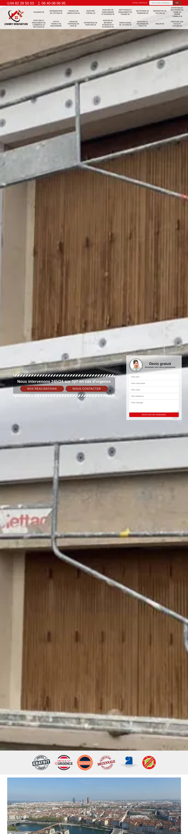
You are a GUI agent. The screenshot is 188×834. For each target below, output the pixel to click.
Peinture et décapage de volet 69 (142, 24)
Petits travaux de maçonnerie (56, 24)
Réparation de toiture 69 (159, 12)
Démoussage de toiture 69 (125, 24)
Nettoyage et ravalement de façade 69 (125, 12)
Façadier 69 (39, 12)
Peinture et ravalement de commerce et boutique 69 (39, 24)
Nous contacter (87, 388)
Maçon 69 (160, 24)
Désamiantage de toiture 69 (56, 12)
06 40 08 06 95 (51, 3)
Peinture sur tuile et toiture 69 (177, 24)
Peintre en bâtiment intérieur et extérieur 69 (108, 24)
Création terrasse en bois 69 (73, 24)
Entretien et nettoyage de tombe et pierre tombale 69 (177, 12)
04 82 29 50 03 (20, 3)
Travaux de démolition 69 (73, 12)
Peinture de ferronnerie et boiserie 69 (108, 12)
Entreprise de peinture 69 (90, 24)
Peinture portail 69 (90, 12)
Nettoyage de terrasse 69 (142, 12)
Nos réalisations (42, 388)
